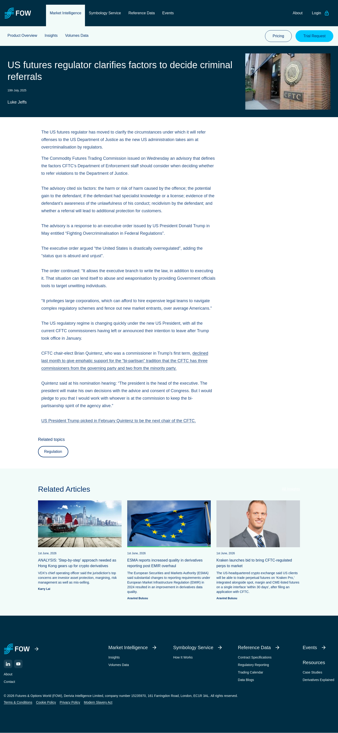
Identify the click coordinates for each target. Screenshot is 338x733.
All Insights (291, 489)
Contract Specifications (255, 657)
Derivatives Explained (318, 680)
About (8, 674)
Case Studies (312, 672)
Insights (114, 657)
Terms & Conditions (18, 702)
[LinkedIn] (8, 664)
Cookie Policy (46, 702)
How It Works (183, 657)
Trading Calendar (250, 672)
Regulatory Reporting (253, 665)
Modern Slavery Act (98, 702)
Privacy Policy (70, 702)
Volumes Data (118, 665)
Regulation (53, 452)
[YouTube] (18, 664)
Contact (9, 682)
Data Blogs (246, 680)
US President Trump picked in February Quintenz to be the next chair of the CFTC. (118, 420)
